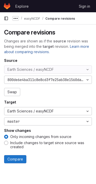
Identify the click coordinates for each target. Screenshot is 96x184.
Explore (22, 6)
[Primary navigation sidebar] (6, 18)
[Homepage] (7, 6)
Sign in (84, 6)
